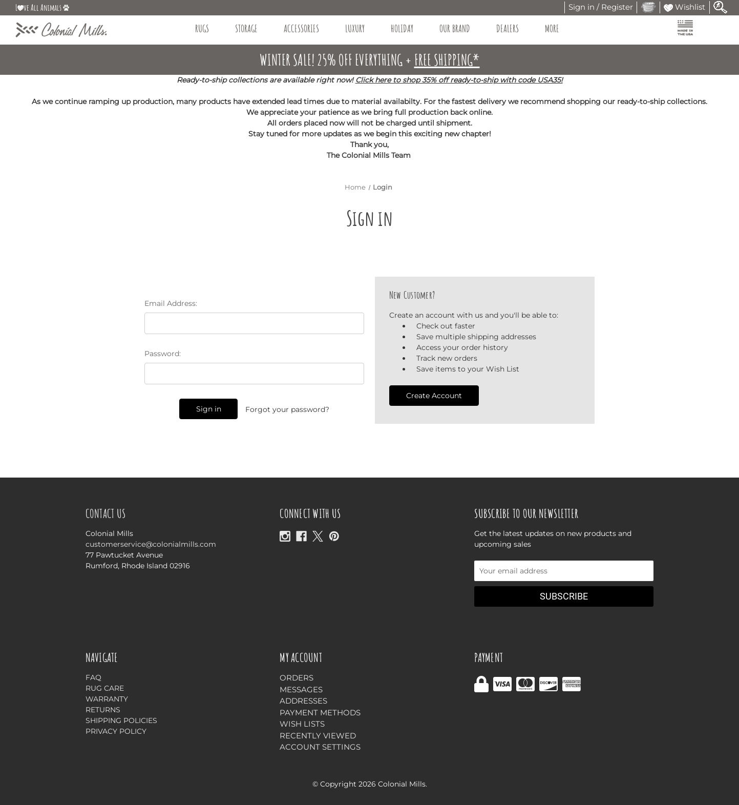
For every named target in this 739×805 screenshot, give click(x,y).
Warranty (107, 699)
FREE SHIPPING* (447, 59)
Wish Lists (302, 724)
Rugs (207, 28)
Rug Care (105, 688)
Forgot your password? (287, 409)
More (557, 28)
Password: (162, 353)
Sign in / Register (600, 7)
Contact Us (106, 513)
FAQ (93, 677)
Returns (103, 709)
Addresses (303, 701)
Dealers (512, 28)
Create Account (434, 395)
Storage (251, 28)
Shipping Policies (121, 720)
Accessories (306, 28)
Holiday (407, 28)
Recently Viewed (318, 735)
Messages (301, 689)
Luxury (359, 28)
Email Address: (170, 303)
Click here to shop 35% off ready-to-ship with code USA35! (459, 80)
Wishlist (684, 7)
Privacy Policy (116, 731)
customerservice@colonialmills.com (151, 544)
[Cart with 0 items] (648, 7)
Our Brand (459, 28)
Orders (296, 678)
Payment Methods (320, 712)
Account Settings (320, 747)
